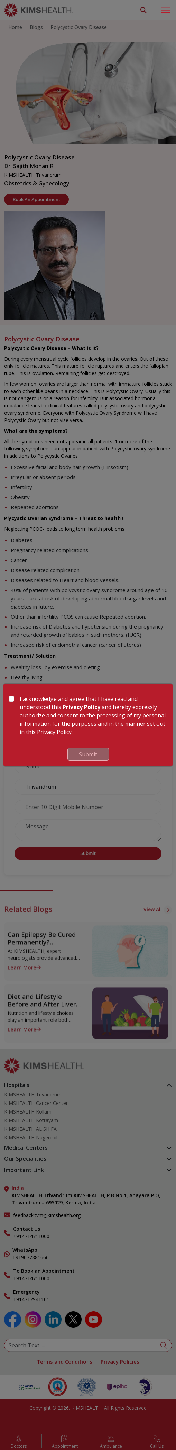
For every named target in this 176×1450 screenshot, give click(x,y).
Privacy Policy (81, 707)
